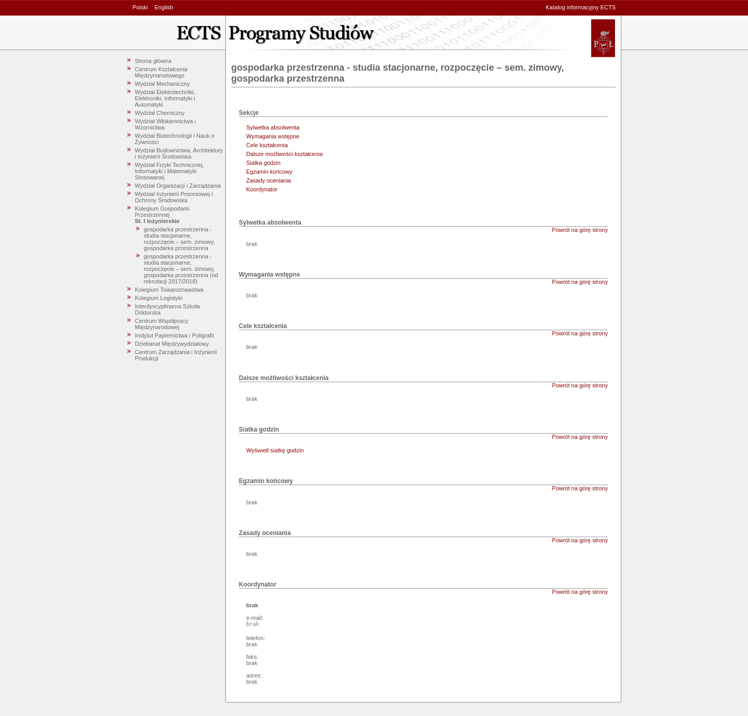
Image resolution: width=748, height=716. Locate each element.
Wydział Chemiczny (160, 113)
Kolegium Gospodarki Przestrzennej (162, 211)
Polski (140, 7)
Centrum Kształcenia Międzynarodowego (161, 72)
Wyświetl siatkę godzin (275, 450)
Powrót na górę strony (580, 230)
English (163, 7)
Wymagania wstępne (272, 136)
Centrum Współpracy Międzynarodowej (162, 324)
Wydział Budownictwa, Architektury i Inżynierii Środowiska (179, 153)
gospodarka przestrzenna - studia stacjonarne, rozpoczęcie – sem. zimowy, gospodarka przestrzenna (179, 238)
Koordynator (261, 189)
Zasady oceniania (268, 180)
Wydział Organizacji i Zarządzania (178, 186)
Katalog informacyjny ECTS (581, 7)
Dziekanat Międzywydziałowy (172, 344)
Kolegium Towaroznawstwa (169, 290)
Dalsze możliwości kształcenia (284, 154)
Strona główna (153, 61)
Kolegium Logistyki (159, 298)
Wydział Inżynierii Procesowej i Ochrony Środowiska (174, 197)
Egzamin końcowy (269, 171)
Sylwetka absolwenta (273, 127)
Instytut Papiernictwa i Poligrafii (174, 335)
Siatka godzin (263, 163)
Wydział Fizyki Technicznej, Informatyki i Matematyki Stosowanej (169, 171)
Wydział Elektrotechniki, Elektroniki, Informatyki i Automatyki (165, 98)
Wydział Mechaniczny (162, 84)
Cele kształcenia (267, 145)
